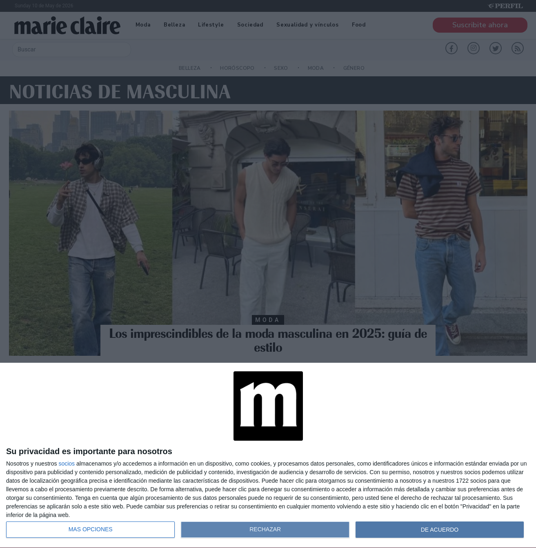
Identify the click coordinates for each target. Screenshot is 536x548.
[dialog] (268, 455)
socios (66, 463)
